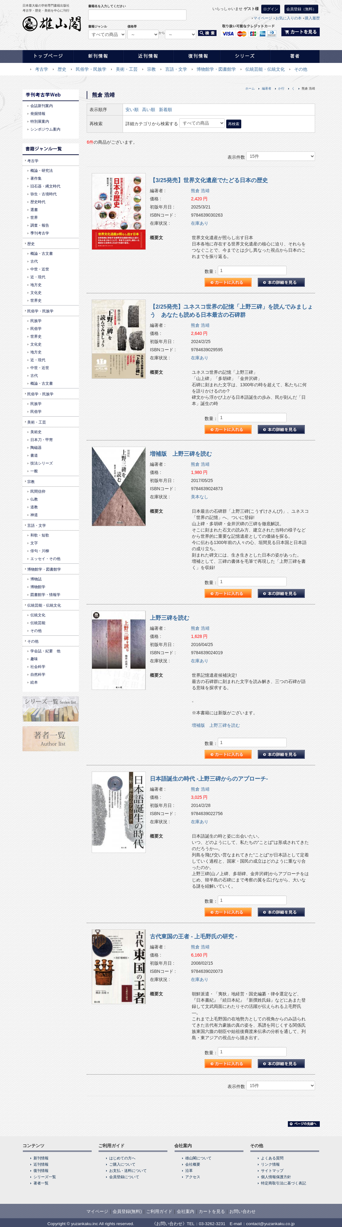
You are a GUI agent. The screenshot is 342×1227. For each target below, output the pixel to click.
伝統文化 (37, 615)
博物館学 (37, 587)
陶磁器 (36, 447)
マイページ (262, 18)
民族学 (36, 321)
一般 (34, 471)
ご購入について (122, 1164)
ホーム (250, 88)
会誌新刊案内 (41, 106)
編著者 (266, 88)
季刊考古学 (39, 233)
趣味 (34, 659)
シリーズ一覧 (44, 1177)
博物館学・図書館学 (216, 69)
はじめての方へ (122, 1158)
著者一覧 (40, 1183)
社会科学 (37, 667)
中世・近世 (39, 269)
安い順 (132, 109)
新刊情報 (40, 1158)
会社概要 (192, 1164)
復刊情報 (40, 1170)
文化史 (36, 292)
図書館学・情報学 (45, 595)
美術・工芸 (127, 69)
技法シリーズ (41, 463)
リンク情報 (270, 1164)
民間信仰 (37, 491)
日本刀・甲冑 (41, 440)
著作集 (36, 178)
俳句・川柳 (39, 551)
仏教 (34, 499)
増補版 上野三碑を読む (181, 454)
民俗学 (36, 328)
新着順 (165, 109)
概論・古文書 (41, 253)
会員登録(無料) (127, 1211)
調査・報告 (39, 225)
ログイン (270, 9)
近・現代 (37, 277)
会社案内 (185, 1211)
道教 (34, 507)
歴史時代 (37, 202)
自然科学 (37, 674)
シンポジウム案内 (45, 129)
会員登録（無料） (301, 9)
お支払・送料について (128, 1170)
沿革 (189, 1170)
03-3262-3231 (212, 1223)
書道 (34, 455)
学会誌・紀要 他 (45, 651)
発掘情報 (37, 113)
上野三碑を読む (169, 618)
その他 (300, 69)
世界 (34, 217)
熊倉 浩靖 (200, 190)
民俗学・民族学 (91, 69)
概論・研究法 (41, 170)
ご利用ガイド (159, 1211)
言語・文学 (176, 69)
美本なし (199, 496)
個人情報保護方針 (276, 1177)
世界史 (36, 300)
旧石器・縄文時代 (45, 186)
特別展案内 (39, 121)
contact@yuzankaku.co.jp (270, 1223)
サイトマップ (272, 1170)
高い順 (148, 109)
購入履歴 (312, 18)
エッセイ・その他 (45, 559)
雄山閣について (198, 1158)
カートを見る (212, 1211)
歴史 (62, 69)
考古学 (41, 69)
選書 (34, 210)
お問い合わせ (242, 1211)
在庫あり (199, 223)
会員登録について (124, 1177)
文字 (34, 543)
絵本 (34, 682)
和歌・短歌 (39, 535)
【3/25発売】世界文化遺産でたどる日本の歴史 (209, 180)
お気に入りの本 (288, 18)
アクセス (192, 1177)
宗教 (151, 69)
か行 (281, 88)
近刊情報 (40, 1164)
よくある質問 (272, 1158)
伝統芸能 (37, 623)
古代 (34, 261)
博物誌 (36, 579)
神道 (34, 515)
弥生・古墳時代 (43, 194)
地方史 (36, 285)
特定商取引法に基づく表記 (283, 1183)
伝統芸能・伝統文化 (265, 69)
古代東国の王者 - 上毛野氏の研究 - (193, 936)
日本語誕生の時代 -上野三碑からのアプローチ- (209, 779)
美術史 (36, 432)
